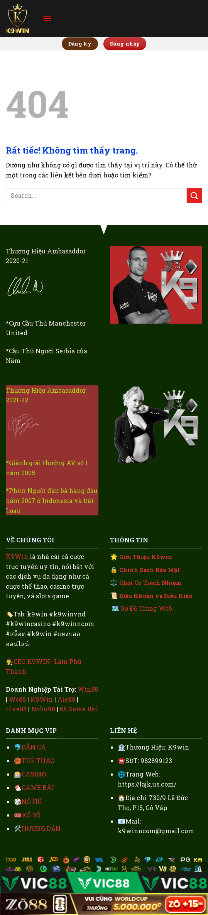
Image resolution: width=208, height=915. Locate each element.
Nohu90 (43, 709)
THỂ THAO (38, 760)
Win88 (88, 689)
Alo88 (66, 699)
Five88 (16, 709)
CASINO (34, 774)
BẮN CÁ (34, 747)
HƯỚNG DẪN (41, 828)
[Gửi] (194, 195)
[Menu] (47, 18)
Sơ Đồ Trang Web (146, 608)
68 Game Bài (78, 709)
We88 (17, 699)
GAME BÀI (38, 787)
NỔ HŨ (32, 801)
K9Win (17, 556)
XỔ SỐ (31, 815)
